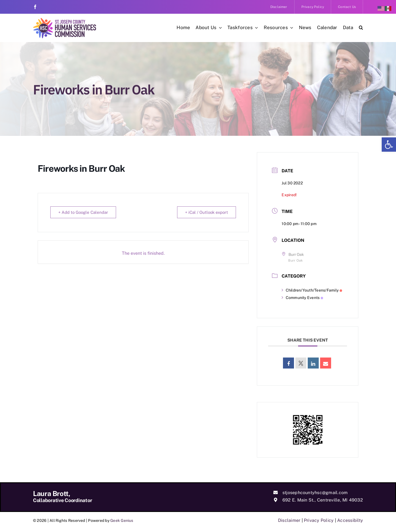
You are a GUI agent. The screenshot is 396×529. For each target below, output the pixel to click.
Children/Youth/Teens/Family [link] (312, 290)
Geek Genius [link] (121, 520)
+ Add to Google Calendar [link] (83, 212)
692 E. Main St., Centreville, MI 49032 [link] (322, 500)
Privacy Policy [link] (319, 520)
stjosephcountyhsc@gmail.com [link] (315, 492)
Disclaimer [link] (289, 520)
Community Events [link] (302, 297)
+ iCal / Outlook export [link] (206, 212)
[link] (389, 144)
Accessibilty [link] (350, 520)
